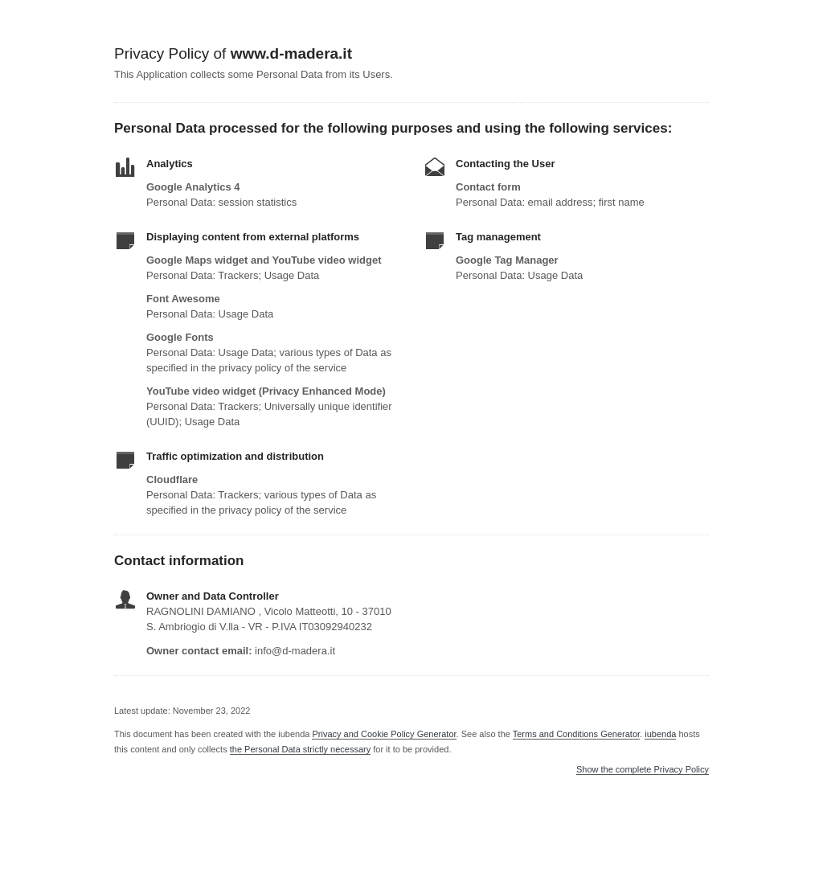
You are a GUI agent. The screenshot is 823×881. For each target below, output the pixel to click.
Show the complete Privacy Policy (642, 769)
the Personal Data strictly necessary (300, 749)
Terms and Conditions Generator (576, 734)
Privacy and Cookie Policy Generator (384, 734)
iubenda (660, 734)
